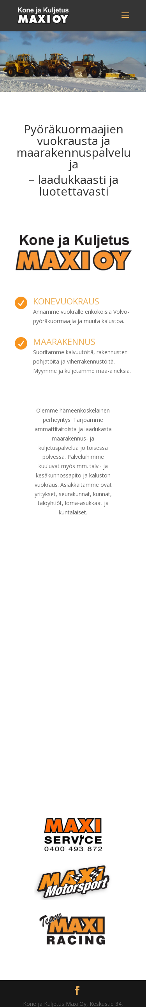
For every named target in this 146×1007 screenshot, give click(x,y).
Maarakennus (64, 341)
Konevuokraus (66, 301)
